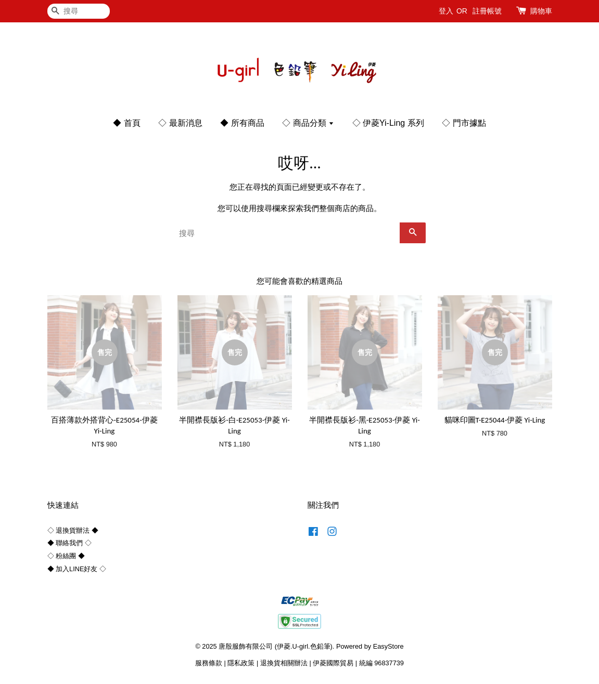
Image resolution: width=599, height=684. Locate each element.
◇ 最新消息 (180, 123)
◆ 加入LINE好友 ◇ (76, 569)
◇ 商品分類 (308, 123)
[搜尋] (78, 11)
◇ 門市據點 (464, 123)
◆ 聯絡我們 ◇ (69, 543)
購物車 (541, 11)
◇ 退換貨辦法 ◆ (72, 530)
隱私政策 (240, 663)
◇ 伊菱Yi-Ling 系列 (388, 123)
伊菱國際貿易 (333, 663)
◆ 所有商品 (242, 123)
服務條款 (208, 663)
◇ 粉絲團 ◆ (66, 556)
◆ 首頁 (126, 123)
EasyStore (388, 646)
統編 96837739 (381, 663)
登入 (446, 11)
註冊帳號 (487, 11)
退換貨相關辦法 (284, 663)
